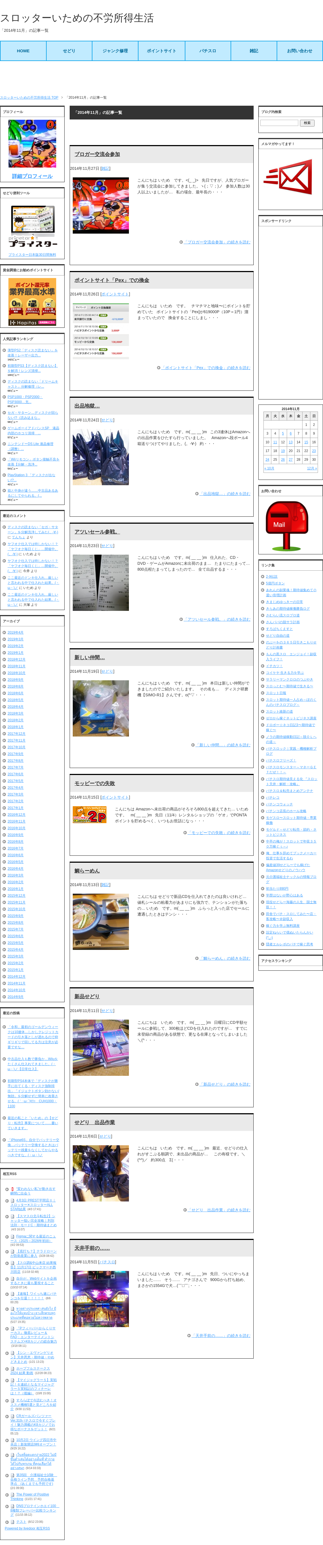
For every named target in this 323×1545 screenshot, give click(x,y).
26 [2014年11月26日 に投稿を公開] (283, 460)
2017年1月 (16, 808)
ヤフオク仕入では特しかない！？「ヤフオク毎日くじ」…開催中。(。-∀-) (33, 549)
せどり (69, 50)
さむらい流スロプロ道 (283, 615)
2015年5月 (16, 943)
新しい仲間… (89, 657)
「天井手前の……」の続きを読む (221, 1335)
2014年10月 (17, 990)
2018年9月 (16, 680)
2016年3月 (16, 875)
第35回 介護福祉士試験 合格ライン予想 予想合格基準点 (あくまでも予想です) (33, 1479)
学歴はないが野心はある (284, 895)
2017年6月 (16, 774)
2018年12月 (17, 659)
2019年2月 (16, 646)
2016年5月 (16, 862)
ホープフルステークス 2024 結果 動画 (30, 1370)
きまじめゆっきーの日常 (284, 602)
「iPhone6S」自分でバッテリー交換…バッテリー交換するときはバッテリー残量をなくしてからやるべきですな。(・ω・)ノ (33, 1147)
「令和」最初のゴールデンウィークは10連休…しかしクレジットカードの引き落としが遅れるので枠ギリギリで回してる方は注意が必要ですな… (33, 1037)
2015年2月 (16, 963)
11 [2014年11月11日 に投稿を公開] (275, 442)
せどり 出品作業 (94, 1122)
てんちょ (18, 537)
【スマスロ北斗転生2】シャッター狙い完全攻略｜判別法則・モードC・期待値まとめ (33, 1220)
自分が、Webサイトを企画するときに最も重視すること (33, 1281)
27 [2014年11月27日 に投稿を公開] (290, 460)
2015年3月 (16, 956)
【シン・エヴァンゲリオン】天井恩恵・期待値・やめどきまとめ (32, 1357)
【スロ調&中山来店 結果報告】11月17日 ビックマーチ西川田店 (33, 1267)
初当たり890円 (277, 889)
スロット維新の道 (279, 711)
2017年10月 (17, 747)
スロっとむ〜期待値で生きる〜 (289, 686)
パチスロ (207, 50)
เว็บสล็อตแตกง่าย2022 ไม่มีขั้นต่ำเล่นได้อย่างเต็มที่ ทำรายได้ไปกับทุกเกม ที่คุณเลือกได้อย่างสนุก (33, 1461)
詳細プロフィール (32, 176)
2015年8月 (16, 923)
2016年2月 (16, 882)
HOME (23, 50)
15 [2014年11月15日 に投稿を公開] (306, 442)
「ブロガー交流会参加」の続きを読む (217, 242)
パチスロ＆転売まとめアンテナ (289, 791)
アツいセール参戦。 (97, 532)
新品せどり (87, 996)
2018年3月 (16, 713)
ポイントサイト (161, 50)
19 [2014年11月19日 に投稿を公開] (283, 451)
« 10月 (269, 468)
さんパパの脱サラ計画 (283, 622)
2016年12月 (17, 815)
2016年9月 (16, 835)
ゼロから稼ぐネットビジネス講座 (291, 718)
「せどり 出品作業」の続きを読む (219, 1210)
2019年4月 (16, 632)
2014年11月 (17, 983)
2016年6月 (16, 855)
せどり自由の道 (278, 636)
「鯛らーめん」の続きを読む (225, 958)
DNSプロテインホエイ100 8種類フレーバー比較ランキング (34, 1510)
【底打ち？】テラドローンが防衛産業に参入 (33, 1254)
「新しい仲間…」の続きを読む (223, 745)
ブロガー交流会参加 (97, 154)
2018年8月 (16, 686)
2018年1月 (16, 727)
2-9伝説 (271, 577)
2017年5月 (16, 781)
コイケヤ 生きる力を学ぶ (285, 673)
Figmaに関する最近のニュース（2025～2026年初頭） (33, 1238)
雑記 (254, 50)
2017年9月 (16, 754)
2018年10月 (17, 673)
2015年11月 (17, 902)
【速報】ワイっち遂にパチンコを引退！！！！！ (33, 1296)
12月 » (312, 468)
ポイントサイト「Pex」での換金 (111, 280)
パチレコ (272, 797)
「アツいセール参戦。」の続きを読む (217, 619)
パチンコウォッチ (279, 804)
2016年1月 (16, 889)
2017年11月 (17, 740)
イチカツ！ (274, 666)
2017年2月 (16, 801)
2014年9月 (16, 997)
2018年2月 (16, 720)
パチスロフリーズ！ (281, 760)
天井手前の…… (92, 1248)
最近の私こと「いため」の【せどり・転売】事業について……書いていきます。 (33, 1123)
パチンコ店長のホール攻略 (286, 811)
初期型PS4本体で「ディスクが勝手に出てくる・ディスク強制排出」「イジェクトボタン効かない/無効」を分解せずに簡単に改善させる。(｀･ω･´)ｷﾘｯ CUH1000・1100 (33, 1093)
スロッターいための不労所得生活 (77, 18)
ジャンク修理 (115, 50)
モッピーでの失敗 (94, 783)
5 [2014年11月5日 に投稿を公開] (283, 433)
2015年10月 (17, 909)
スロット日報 (276, 693)
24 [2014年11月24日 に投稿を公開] (267, 460)
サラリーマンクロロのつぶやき (289, 679)
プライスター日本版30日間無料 (32, 255)
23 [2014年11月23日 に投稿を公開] (314, 451)
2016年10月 (17, 828)
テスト (21, 1522)
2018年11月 (17, 666)
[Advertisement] (161, 78)
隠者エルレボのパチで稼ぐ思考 (289, 944)
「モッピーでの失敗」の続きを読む (219, 832)
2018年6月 (16, 693)
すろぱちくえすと (279, 629)
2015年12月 (17, 896)
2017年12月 (17, 734)
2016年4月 (16, 869)
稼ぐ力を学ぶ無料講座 (283, 926)
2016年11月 (17, 821)
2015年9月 (16, 916)
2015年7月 (16, 929)
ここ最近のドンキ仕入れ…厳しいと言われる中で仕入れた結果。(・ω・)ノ (33, 583)
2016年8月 (16, 842)
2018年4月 (16, 707)
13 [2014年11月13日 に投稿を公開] (290, 442)
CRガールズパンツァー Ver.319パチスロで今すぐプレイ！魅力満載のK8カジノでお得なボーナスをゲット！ (33, 1422)
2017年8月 (16, 761)
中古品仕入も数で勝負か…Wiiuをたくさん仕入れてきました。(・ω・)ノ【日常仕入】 (33, 1064)
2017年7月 (16, 767)
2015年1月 (16, 970)
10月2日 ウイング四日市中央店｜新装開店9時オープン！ (33, 1442)
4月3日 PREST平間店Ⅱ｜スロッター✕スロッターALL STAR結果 (33, 1204)
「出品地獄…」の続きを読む (225, 493)
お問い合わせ (299, 50)
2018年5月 (16, 700)
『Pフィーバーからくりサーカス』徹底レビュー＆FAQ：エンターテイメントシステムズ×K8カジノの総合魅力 (33, 1334)
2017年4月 (16, 788)
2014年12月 (17, 977)
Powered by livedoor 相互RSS (27, 1528)
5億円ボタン (275, 583)
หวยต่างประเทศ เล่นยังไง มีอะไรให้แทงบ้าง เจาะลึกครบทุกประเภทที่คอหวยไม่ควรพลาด (33, 1313)
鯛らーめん (87, 871)
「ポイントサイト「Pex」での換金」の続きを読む (206, 367)
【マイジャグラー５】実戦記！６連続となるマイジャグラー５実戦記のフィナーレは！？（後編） (33, 1386)
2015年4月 (16, 950)
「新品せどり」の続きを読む (225, 1084)
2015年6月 (16, 936)
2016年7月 (16, 848)
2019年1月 (16, 653)
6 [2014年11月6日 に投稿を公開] (291, 433)
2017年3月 (16, 794)
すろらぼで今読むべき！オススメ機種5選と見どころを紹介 (33, 1404)
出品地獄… (87, 406)
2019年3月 (16, 639)
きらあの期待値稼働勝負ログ (288, 609)
